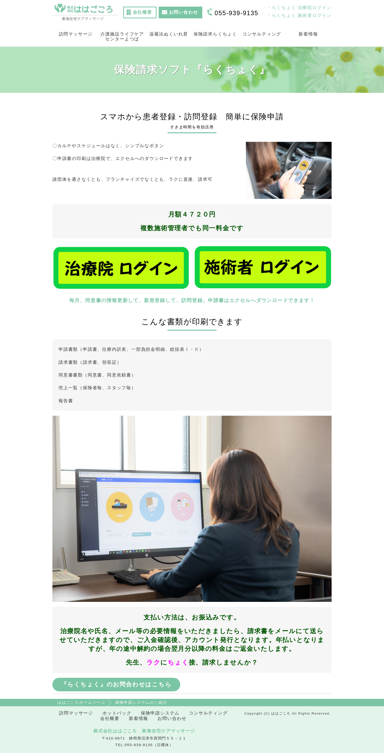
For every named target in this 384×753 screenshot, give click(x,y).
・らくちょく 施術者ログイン (299, 15)
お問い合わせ (172, 718)
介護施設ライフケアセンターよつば (122, 36)
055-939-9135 (236, 13)
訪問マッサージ (76, 34)
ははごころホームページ (81, 702)
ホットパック (117, 713)
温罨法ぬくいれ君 (168, 34)
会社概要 (110, 718)
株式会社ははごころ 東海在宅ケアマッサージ (144, 731)
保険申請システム (160, 713)
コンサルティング (261, 34)
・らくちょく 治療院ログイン (299, 7)
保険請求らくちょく (215, 34)
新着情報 (308, 34)
